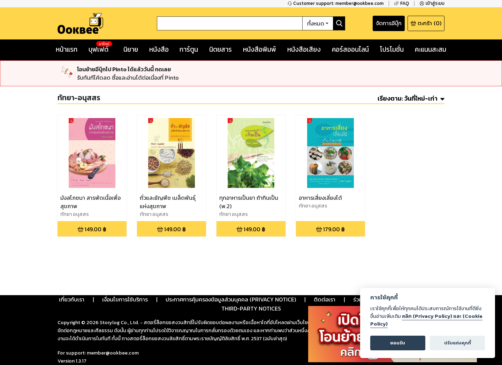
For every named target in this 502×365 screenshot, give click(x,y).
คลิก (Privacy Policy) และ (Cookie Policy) (426, 320)
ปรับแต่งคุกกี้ (457, 343)
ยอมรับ (397, 343)
